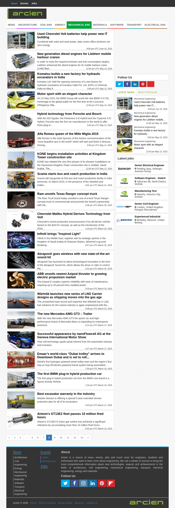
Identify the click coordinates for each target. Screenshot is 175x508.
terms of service (47, 503)
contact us (91, 503)
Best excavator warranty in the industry (66, 394)
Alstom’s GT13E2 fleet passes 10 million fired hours (70, 415)
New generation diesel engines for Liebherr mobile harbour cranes (74, 55)
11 (68, 437)
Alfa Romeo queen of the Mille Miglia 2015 (67, 134)
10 (61, 437)
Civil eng (46, 24)
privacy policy (65, 503)
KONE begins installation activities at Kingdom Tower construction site (71, 155)
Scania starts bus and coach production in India (72, 174)
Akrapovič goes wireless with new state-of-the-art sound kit (73, 255)
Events (24, 3)
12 (74, 437)
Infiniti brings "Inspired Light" (59, 234)
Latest (45, 457)
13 (81, 437)
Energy (60, 24)
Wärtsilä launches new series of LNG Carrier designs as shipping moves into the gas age (69, 295)
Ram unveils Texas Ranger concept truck (67, 194)
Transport (134, 24)
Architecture (27, 24)
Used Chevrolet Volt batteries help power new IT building (72, 35)
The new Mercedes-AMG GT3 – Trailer (64, 314)
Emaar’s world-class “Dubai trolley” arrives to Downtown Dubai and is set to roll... (70, 355)
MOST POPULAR (147, 92)
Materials (100, 24)
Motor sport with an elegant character (64, 94)
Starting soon (49, 461)
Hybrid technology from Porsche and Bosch (69, 114)
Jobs (34, 3)
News (14, 3)
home (33, 503)
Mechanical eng (79, 24)
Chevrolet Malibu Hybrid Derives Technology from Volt (73, 215)
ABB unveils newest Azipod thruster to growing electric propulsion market (72, 275)
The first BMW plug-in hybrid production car (69, 374)
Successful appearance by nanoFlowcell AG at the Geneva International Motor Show (74, 335)
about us (79, 503)
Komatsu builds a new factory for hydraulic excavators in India (68, 75)
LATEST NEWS (125, 92)
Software (117, 24)
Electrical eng (155, 24)
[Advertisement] (113, 14)
